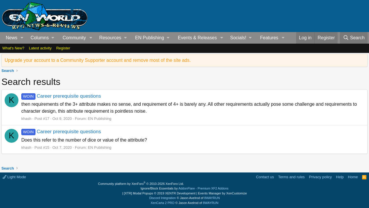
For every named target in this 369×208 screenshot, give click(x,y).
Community (74, 37)
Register (63, 48)
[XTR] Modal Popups (159, 193)
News (11, 37)
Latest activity (40, 48)
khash (26, 118)
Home (353, 177)
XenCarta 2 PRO (163, 203)
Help (340, 177)
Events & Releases (197, 37)
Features (269, 37)
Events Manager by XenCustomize (222, 193)
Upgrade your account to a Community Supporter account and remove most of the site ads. (98, 60)
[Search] (354, 38)
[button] (22, 38)
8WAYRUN (212, 198)
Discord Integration (162, 198)
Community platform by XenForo (141, 183)
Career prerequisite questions (61, 96)
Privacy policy (320, 177)
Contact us (265, 177)
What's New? (13, 48)
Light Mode (14, 177)
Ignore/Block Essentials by (184, 188)
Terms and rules (291, 177)
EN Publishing (100, 118)
